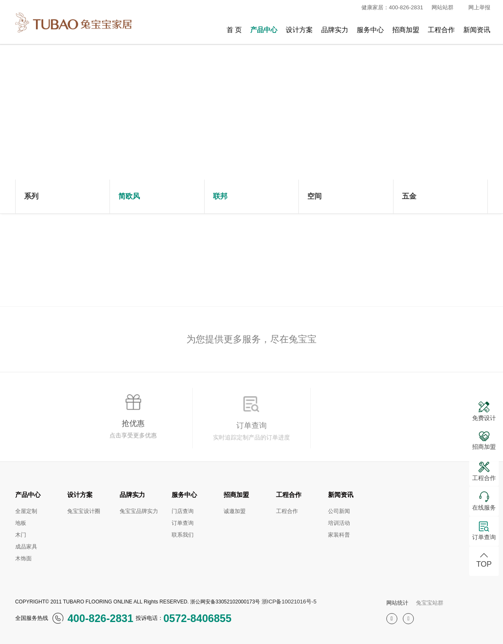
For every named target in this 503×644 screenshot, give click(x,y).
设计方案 (299, 29)
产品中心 (263, 29)
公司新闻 (339, 511)
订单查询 (183, 523)
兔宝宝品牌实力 (139, 511)
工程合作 (441, 29)
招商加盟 (405, 29)
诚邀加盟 (235, 511)
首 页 (234, 29)
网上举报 (479, 7)
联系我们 (183, 535)
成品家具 (26, 546)
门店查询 (183, 511)
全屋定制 (26, 511)
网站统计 (397, 603)
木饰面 (23, 558)
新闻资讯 (476, 29)
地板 (20, 523)
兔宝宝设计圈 (83, 511)
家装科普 (339, 535)
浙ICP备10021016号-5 (289, 601)
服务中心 (370, 29)
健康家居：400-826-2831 (388, 7)
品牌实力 (334, 29)
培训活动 (339, 523)
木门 (20, 535)
